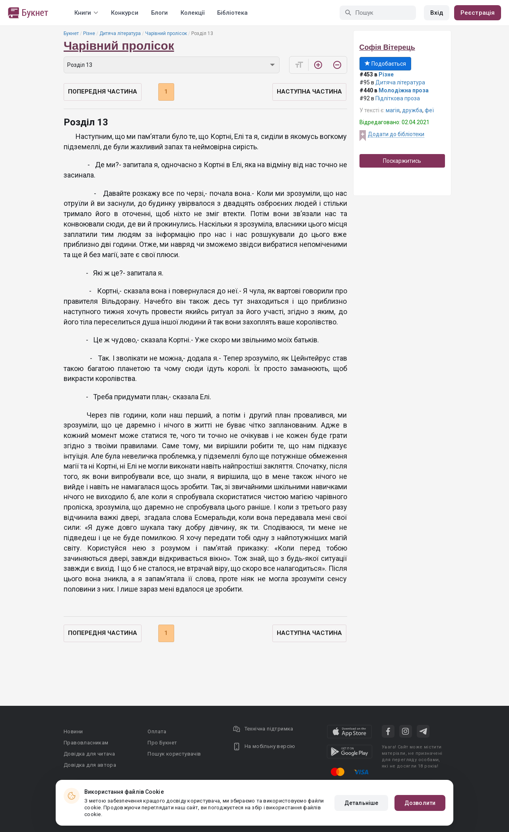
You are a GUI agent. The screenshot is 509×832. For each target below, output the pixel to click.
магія (393, 110)
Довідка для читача (89, 754)
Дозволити (419, 803)
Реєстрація (477, 12)
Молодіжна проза (404, 90)
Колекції (192, 12)
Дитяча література (120, 33)
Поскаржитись (402, 161)
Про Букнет (162, 743)
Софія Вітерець (387, 47)
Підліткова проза (397, 98)
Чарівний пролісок (166, 33)
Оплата (157, 731)
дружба (412, 110)
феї (429, 110)
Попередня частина (102, 91)
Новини (73, 731)
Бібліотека (232, 12)
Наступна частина (309, 91)
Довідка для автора (90, 765)
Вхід (436, 12)
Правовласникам (86, 743)
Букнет (71, 33)
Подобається (385, 64)
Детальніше (361, 803)
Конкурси (124, 12)
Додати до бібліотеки (396, 134)
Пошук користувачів (174, 754)
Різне (89, 33)
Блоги (159, 12)
